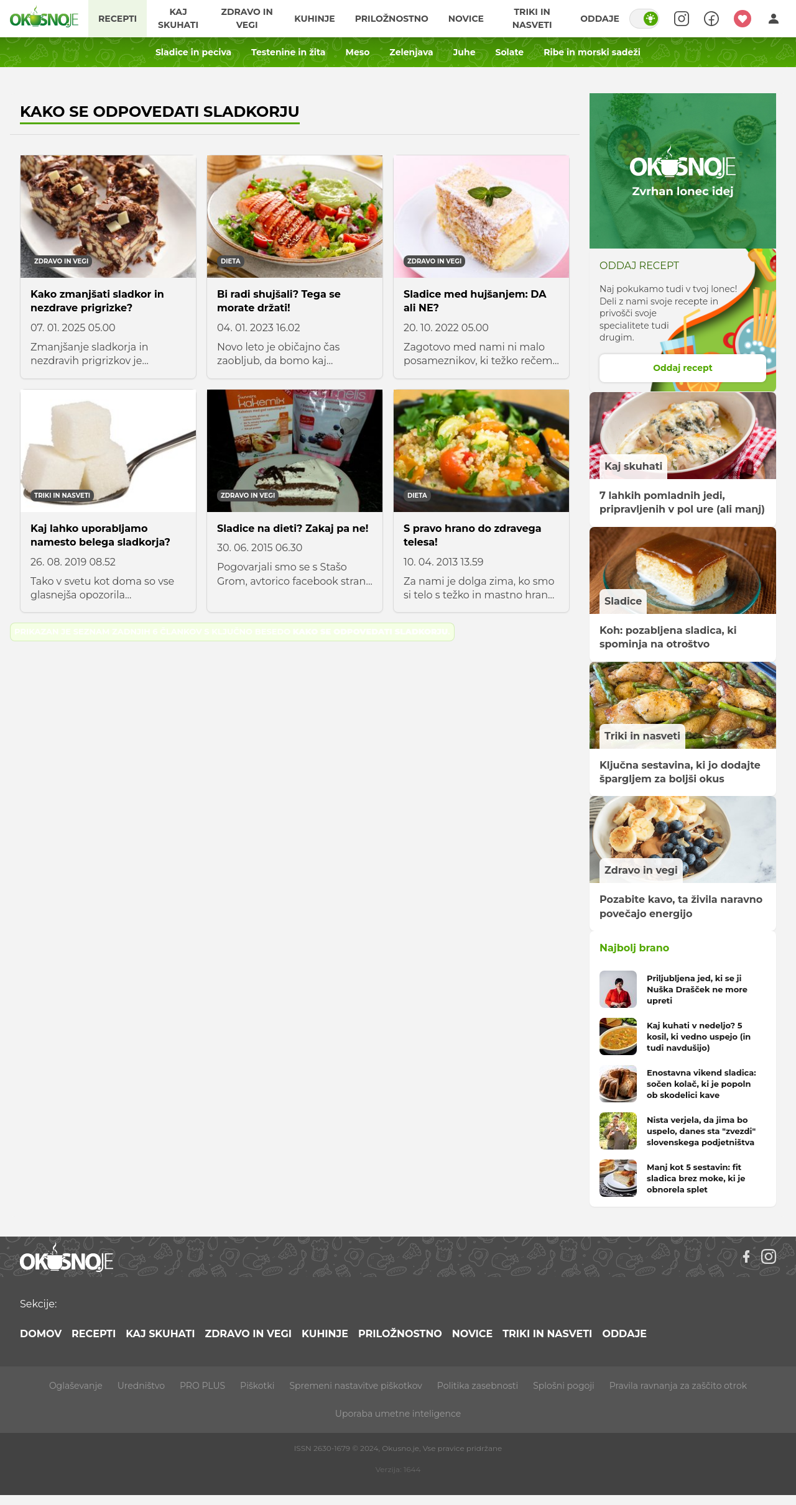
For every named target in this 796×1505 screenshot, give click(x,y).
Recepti (117, 18)
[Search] (681, 18)
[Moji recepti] (742, 18)
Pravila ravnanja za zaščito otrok (678, 1385)
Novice (466, 18)
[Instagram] (768, 1256)
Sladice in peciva (193, 52)
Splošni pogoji (564, 1385)
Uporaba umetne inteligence (398, 1413)
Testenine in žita (288, 52)
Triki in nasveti (532, 18)
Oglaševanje (76, 1385)
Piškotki (257, 1385)
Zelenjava (411, 52)
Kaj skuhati (178, 18)
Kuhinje (314, 18)
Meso (358, 52)
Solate (510, 52)
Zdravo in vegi (247, 18)
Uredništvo (141, 1385)
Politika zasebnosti (477, 1385)
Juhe (464, 52)
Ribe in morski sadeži (592, 52)
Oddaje (599, 18)
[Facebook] (746, 1256)
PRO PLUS (202, 1385)
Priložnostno (391, 18)
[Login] (773, 18)
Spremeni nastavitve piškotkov (355, 1385)
